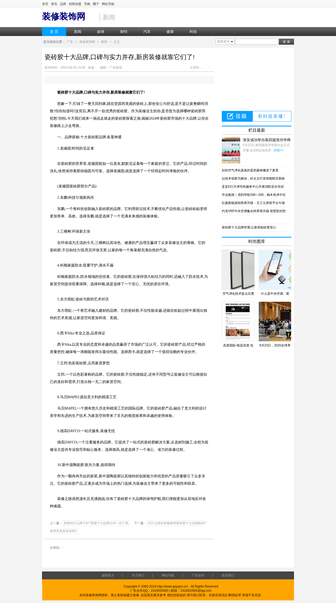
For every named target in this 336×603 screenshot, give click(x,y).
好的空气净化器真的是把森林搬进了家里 (250, 170)
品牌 (63, 4)
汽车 (147, 31)
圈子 (96, 4)
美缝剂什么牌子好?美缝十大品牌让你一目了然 (96, 523)
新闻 (77, 31)
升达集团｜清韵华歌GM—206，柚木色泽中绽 (254, 195)
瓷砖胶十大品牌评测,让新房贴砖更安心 (249, 227)
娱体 (100, 31)
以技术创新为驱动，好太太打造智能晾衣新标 (253, 178)
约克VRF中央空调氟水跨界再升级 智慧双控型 (254, 211)
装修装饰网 (87, 42)
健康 (170, 31)
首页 (45, 4)
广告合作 (198, 575)
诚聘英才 (108, 575)
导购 (87, 4)
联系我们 (228, 575)
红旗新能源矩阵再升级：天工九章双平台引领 (253, 203)
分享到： (196, 67)
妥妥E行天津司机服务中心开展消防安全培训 (253, 186)
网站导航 (108, 4)
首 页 (54, 31)
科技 (193, 31)
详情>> (279, 150)
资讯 (54, 4)
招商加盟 (75, 4)
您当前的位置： (54, 42)
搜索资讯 (223, 41)
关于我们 (138, 575)
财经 (124, 31)
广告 (70, 42)
